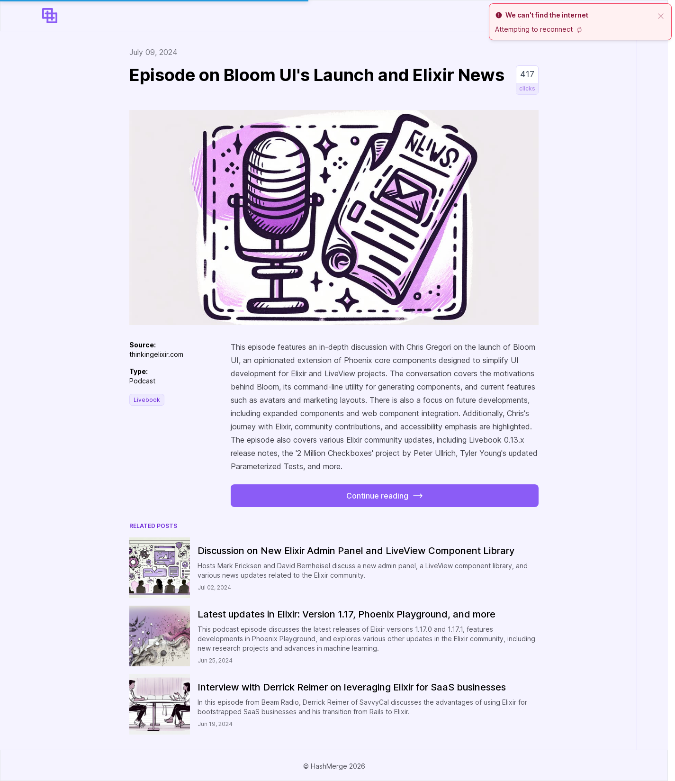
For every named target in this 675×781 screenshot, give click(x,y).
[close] (660, 15)
